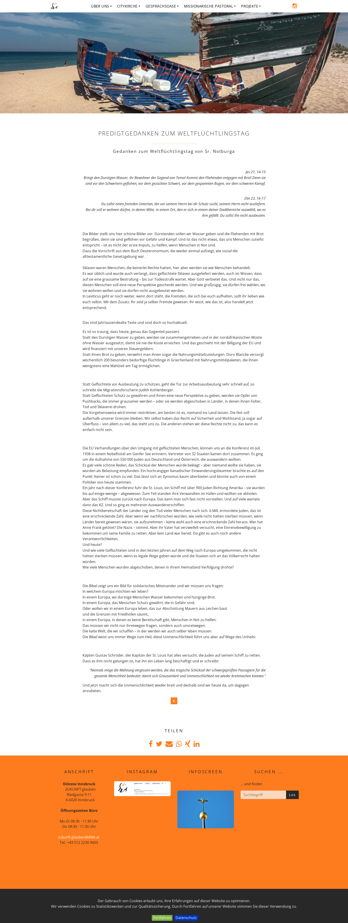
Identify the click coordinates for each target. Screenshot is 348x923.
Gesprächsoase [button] (162, 6)
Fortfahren (162, 917)
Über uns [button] (101, 6)
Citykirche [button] (128, 6)
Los (292, 794)
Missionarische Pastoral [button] (210, 6)
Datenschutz (186, 917)
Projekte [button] (251, 6)
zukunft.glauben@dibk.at (78, 837)
